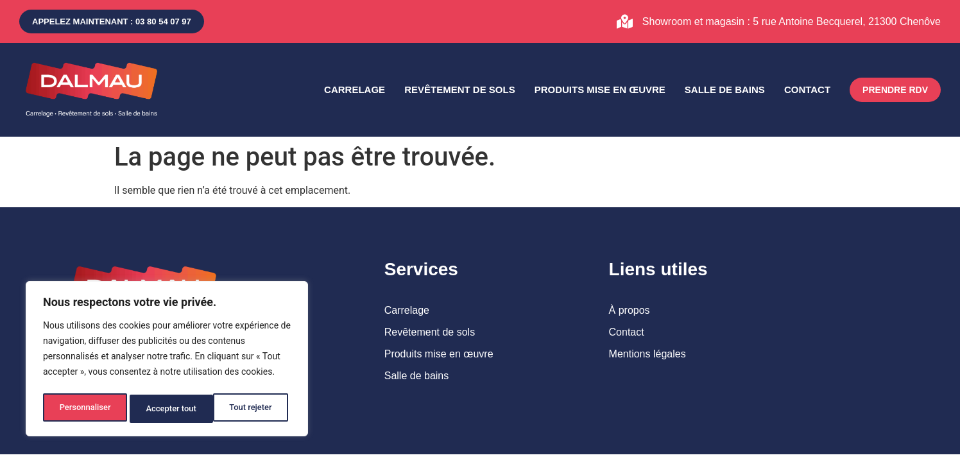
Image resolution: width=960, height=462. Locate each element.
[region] (167, 361)
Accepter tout (250, 409)
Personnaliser (84, 409)
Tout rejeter (167, 409)
